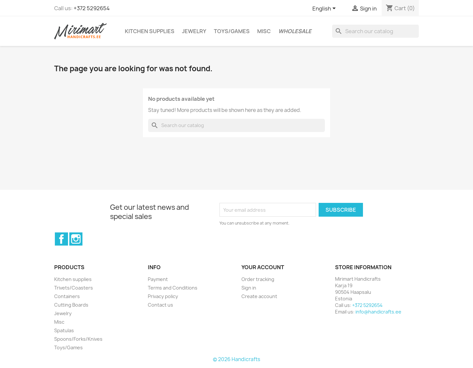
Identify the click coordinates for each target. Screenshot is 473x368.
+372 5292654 (92, 8)
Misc (264, 31)
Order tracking (257, 279)
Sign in (248, 288)
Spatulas (64, 330)
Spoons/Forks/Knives (78, 339)
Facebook (61, 239)
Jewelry (194, 31)
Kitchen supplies (149, 31)
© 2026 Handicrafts (236, 359)
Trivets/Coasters (73, 288)
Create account (259, 296)
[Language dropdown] (325, 9)
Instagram (75, 239)
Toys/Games (232, 31)
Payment (158, 279)
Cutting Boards (71, 305)
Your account (262, 267)
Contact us (160, 305)
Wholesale (294, 31)
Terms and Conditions (172, 288)
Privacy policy (163, 296)
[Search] (375, 31)
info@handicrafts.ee (378, 312)
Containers (67, 296)
